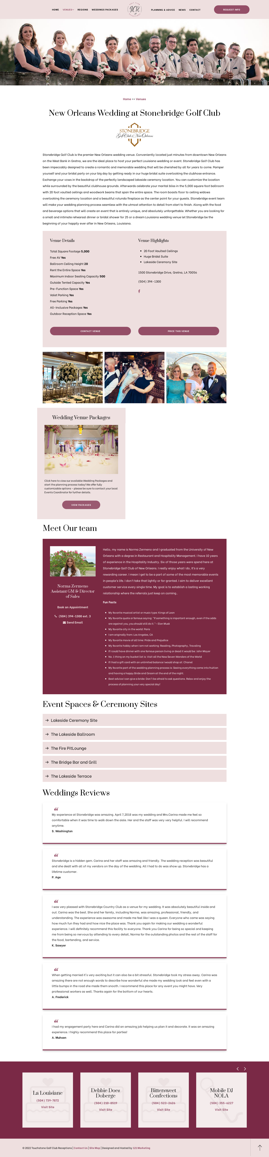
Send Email (73, 622)
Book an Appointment (72, 607)
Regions (83, 9)
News (182, 9)
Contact (195, 9)
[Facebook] (139, 291)
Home (55, 9)
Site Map (94, 1148)
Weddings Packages (105, 9)
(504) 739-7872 (47, 1100)
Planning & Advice (163, 9)
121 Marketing (141, 1148)
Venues (67, 9)
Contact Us (81, 1148)
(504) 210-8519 (105, 1103)
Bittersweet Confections (163, 1093)
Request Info (231, 9)
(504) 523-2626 (163, 1103)
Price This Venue (178, 331)
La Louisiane (48, 1093)
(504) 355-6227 (221, 1103)
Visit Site (47, 1107)
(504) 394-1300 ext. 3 (73, 616)
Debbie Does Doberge (105, 1093)
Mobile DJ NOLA (221, 1093)
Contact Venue (90, 331)
